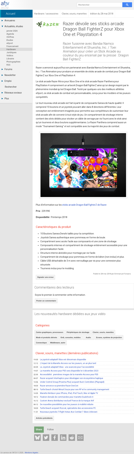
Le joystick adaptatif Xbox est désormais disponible (60, 359)
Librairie (10, 58)
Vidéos (9, 55)
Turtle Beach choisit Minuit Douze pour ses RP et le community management (71, 389)
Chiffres (10, 37)
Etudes (9, 40)
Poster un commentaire (46, 301)
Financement (12, 46)
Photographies (13, 61)
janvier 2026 (11, 31)
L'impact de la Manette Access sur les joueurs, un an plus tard (65, 363)
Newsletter (9, 75)
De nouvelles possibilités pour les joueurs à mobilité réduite (63, 404)
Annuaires (8, 20)
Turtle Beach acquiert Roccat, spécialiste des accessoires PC (65, 408)
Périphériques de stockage (78, 332)
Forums (7, 69)
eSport (9, 43)
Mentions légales (31, 453)
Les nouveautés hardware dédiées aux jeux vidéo (70, 314)
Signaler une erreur (45, 277)
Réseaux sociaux (12, 92)
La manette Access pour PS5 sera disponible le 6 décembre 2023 (66, 371)
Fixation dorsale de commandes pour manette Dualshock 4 (63, 397)
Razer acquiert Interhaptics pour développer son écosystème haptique (68, 378)
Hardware (11, 49)
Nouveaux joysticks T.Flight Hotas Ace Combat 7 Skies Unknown (65, 412)
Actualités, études (12, 26)
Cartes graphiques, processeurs (49, 332)
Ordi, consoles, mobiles (70, 337)
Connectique (41, 343)
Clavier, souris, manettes (103, 332)
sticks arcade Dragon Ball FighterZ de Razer (84, 205)
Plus (5, 98)
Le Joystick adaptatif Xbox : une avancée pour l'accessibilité (64, 367)
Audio (88, 337)
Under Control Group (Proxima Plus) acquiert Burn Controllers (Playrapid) (69, 382)
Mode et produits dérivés (46, 337)
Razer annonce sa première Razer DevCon (56, 386)
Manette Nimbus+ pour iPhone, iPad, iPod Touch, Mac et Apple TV (66, 393)
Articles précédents (44, 418)
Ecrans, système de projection (109, 337)
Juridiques (11, 52)
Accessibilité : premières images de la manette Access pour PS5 (66, 374)
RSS (8, 65)
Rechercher (11, 87)
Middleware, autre (57, 343)
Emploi (7, 81)
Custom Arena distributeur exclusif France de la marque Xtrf (64, 401)
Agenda (10, 34)
